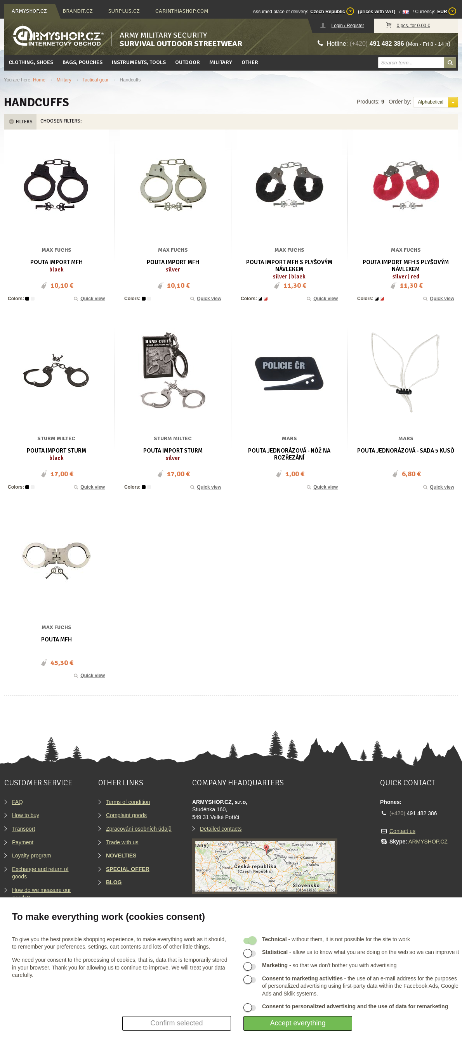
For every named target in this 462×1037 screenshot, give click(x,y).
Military (220, 62)
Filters (20, 122)
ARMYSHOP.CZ (428, 841)
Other (249, 62)
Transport (23, 829)
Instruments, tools (139, 62)
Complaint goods (126, 815)
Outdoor (187, 62)
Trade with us (122, 842)
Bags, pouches (82, 62)
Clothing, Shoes (31, 62)
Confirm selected (176, 1023)
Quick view (89, 298)
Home (39, 80)
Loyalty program (31, 855)
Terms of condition (128, 802)
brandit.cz (78, 11)
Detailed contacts (220, 829)
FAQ (17, 802)
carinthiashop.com (181, 11)
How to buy (25, 815)
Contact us (402, 831)
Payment (22, 842)
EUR (446, 11)
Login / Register (348, 25)
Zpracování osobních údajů (139, 829)
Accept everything (297, 1023)
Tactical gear (95, 80)
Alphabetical (430, 102)
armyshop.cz (29, 11)
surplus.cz (124, 11)
